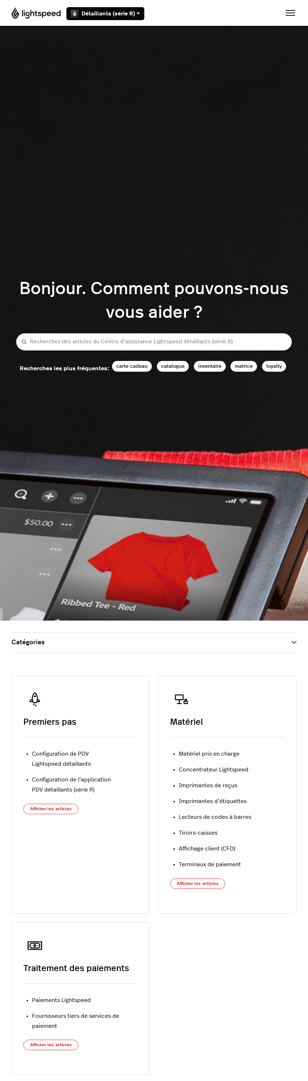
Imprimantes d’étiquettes (213, 801)
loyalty (274, 366)
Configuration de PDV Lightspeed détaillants (61, 759)
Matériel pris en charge (209, 754)
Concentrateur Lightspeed (213, 770)
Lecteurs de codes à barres (215, 817)
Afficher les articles (50, 809)
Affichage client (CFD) (207, 849)
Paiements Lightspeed (61, 1000)
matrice (244, 366)
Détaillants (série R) (105, 14)
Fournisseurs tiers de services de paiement (75, 1021)
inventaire (209, 366)
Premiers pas (49, 722)
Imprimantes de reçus (208, 785)
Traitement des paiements (76, 968)
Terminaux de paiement (210, 864)
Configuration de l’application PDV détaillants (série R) (71, 785)
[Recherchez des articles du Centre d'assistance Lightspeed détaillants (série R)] (154, 342)
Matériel (186, 722)
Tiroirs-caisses (198, 833)
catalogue (173, 366)
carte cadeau (132, 366)
